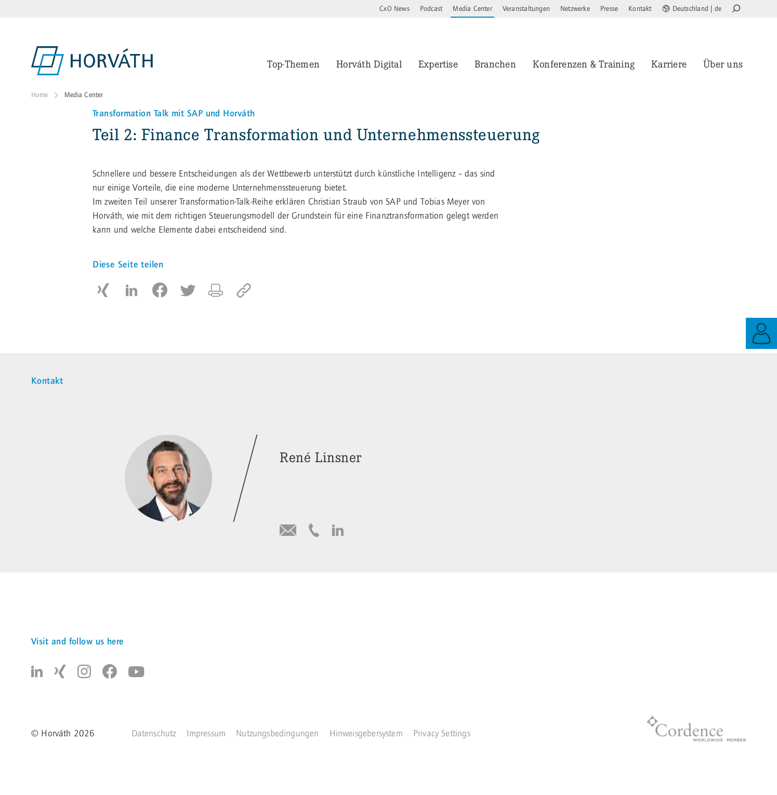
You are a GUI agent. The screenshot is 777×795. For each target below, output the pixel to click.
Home (39, 95)
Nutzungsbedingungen (277, 733)
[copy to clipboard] (244, 290)
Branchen (495, 64)
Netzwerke (575, 9)
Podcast (431, 9)
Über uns (723, 64)
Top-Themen (293, 64)
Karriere (669, 64)
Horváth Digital (369, 64)
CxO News (394, 9)
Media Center (472, 9)
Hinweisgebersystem (366, 733)
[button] (103, 290)
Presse (609, 9)
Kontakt (639, 9)
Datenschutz (153, 733)
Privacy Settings (441, 733)
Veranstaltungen (526, 9)
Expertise (438, 64)
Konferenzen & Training (584, 64)
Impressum (206, 733)
